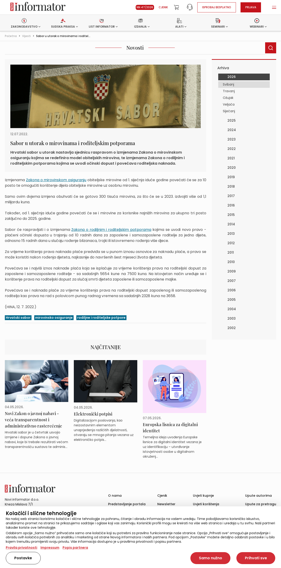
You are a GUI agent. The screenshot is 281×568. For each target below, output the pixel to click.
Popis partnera (75, 547)
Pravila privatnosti (21, 547)
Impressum (49, 547)
